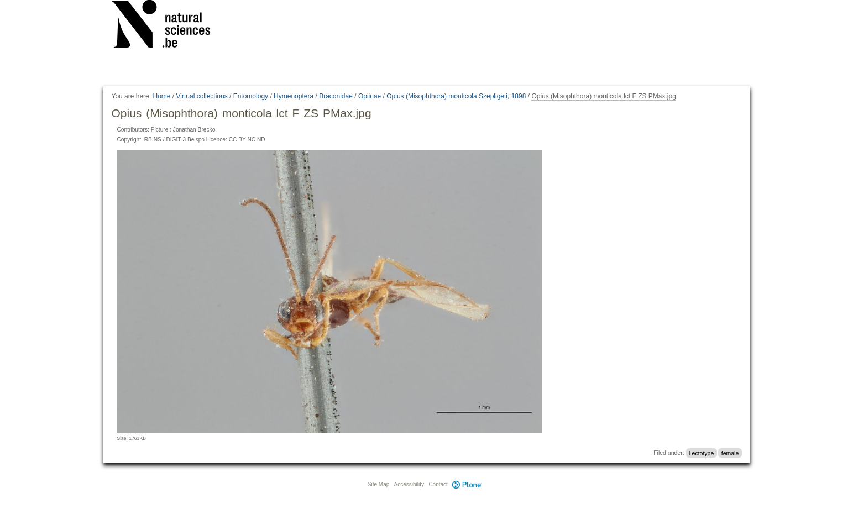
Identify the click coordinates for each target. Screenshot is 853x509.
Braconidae (336, 96)
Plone (467, 484)
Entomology (250, 96)
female (730, 452)
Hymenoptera (293, 96)
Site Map (378, 484)
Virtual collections (202, 96)
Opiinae (369, 96)
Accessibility (409, 484)
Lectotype (701, 452)
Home (161, 96)
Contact (437, 484)
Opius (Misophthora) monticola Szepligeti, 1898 (456, 96)
